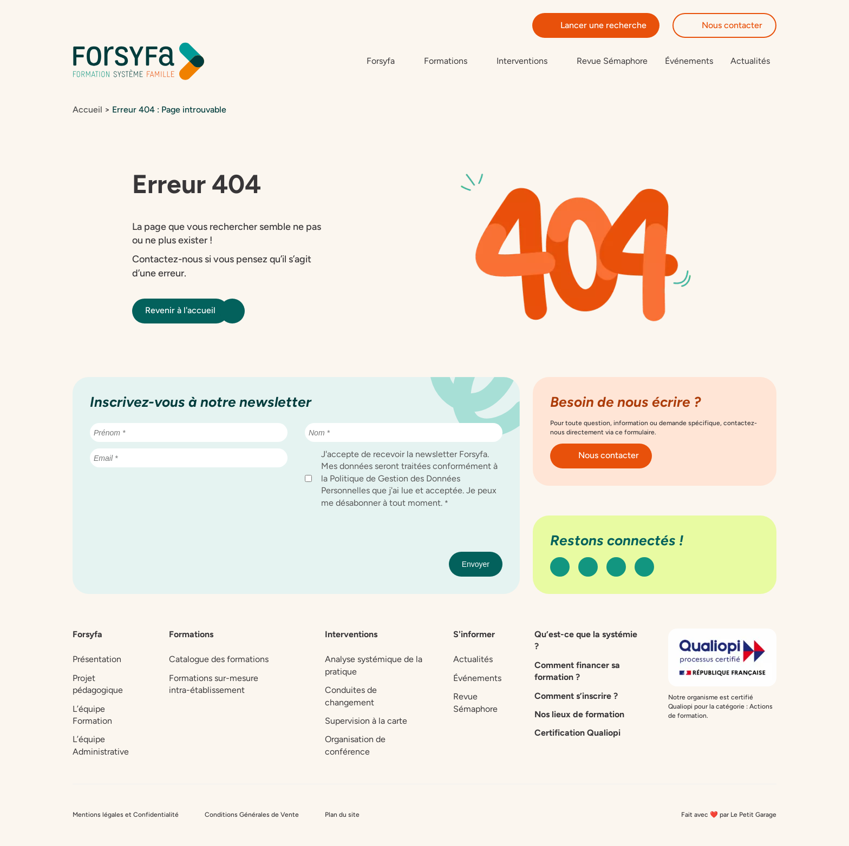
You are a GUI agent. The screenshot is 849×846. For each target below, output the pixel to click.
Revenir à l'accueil (186, 311)
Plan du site (342, 815)
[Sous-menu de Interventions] (528, 61)
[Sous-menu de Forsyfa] (386, 61)
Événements (689, 61)
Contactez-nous (167, 260)
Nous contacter (724, 25)
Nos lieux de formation (579, 715)
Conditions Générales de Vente (252, 815)
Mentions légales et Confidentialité (126, 815)
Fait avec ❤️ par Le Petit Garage (728, 815)
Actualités (750, 61)
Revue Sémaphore (612, 61)
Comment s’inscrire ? (576, 696)
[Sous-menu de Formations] (451, 61)
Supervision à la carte (366, 721)
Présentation (97, 660)
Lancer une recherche (595, 25)
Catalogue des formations (219, 660)
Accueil (87, 110)
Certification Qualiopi (577, 733)
